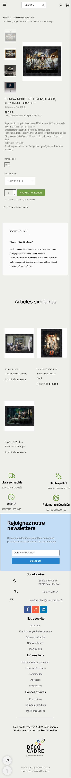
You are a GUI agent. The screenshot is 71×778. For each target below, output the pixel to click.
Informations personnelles (35, 662)
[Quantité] (9, 192)
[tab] (18, 230)
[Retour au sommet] (7, 770)
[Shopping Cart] (7, 760)
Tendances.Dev (49, 731)
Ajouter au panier (31, 192)
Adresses (35, 680)
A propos (35, 626)
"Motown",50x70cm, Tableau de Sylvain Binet (47, 373)
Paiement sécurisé (35, 637)
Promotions (35, 699)
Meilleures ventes (35, 711)
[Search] (33, 5)
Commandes (35, 674)
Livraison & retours (35, 668)
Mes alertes (35, 686)
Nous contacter (35, 643)
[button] (16, 207)
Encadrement (11, 174)
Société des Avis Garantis (35, 771)
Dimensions (10, 159)
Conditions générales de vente (35, 631)
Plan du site (35, 649)
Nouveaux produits (35, 705)
